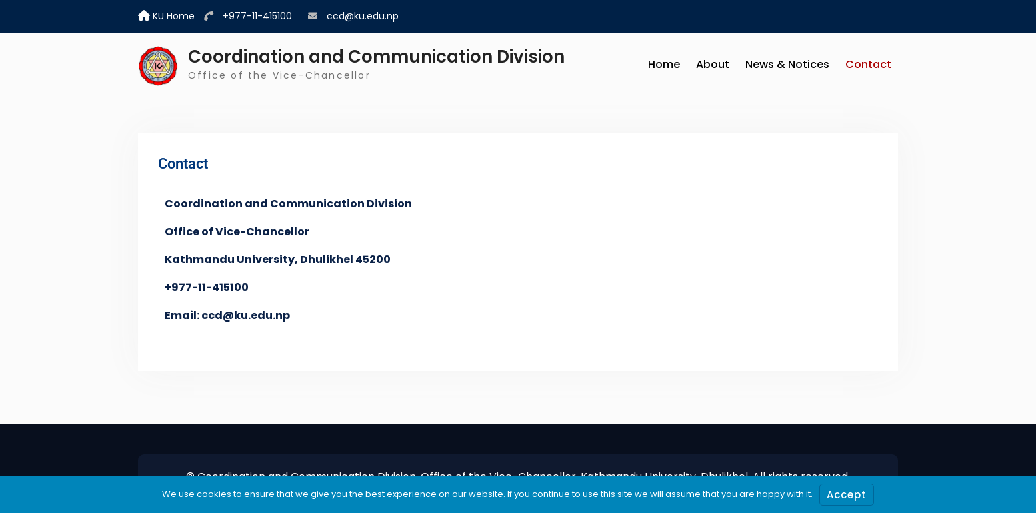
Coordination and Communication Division (376, 57)
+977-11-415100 (257, 16)
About (712, 64)
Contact (868, 64)
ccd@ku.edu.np (363, 16)
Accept (847, 495)
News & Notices (787, 64)
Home (664, 64)
